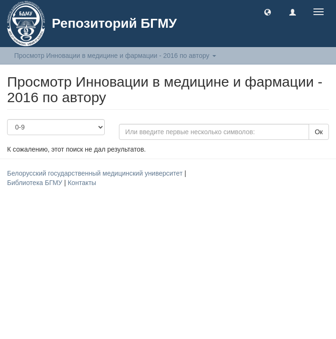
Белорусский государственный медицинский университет (96, 173)
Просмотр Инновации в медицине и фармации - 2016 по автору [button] (115, 55)
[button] (267, 12)
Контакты (81, 182)
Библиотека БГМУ (35, 182)
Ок (319, 132)
